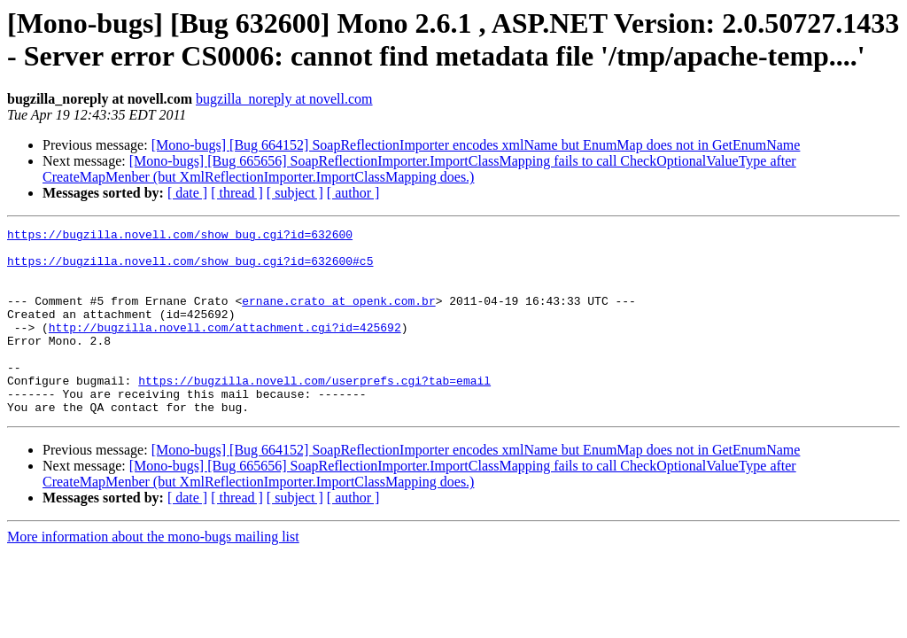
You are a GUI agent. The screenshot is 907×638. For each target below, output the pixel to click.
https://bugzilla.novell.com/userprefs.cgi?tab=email (314, 412)
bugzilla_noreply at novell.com (284, 98)
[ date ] (187, 192)
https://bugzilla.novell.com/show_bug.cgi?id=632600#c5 (190, 268)
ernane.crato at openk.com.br (338, 316)
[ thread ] (237, 192)
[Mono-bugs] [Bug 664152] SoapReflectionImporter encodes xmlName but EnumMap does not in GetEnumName (476, 144)
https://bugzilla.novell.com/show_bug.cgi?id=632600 (180, 237)
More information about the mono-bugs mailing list (153, 573)
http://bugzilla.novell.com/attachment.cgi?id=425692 (225, 348)
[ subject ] (295, 192)
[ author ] (353, 192)
